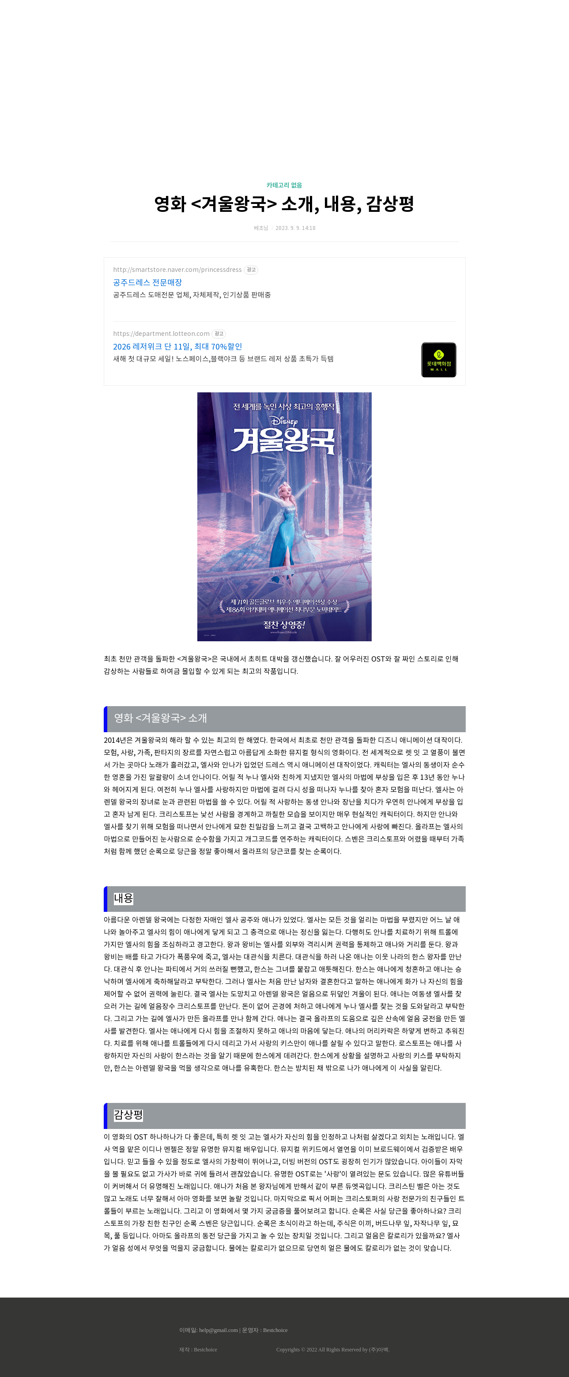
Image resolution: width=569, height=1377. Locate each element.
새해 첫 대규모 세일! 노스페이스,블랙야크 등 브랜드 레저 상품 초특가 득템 (223, 359)
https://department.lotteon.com (161, 334)
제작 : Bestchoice (198, 1350)
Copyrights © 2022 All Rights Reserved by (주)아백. (333, 1350)
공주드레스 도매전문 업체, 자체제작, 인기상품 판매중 (192, 295)
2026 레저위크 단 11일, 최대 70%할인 (177, 347)
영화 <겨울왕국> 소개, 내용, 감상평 (284, 204)
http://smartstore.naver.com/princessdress (177, 270)
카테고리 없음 (284, 185)
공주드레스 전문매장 (147, 283)
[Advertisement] (285, 84)
